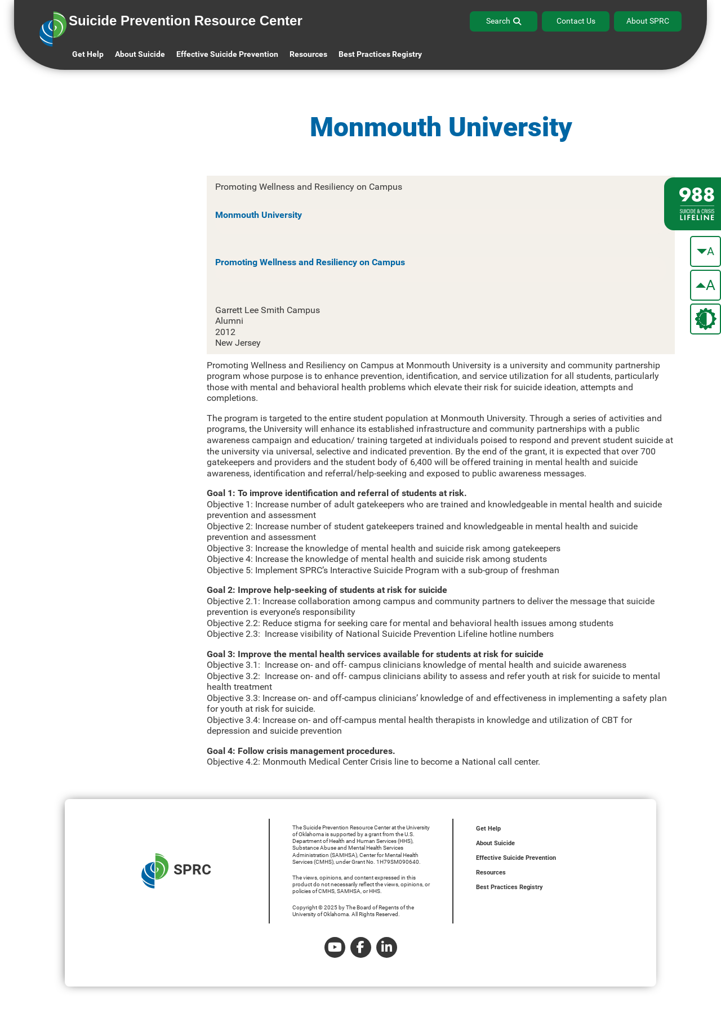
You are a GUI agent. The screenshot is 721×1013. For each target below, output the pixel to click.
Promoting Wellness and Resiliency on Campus (310, 262)
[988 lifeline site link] (692, 203)
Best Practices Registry (380, 54)
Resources (491, 872)
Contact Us (576, 20)
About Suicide (140, 54)
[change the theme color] (705, 319)
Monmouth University (258, 214)
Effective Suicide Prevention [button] (227, 54)
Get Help (88, 54)
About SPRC (647, 20)
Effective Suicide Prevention (516, 858)
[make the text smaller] (705, 251)
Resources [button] (308, 54)
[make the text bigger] (705, 285)
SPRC (176, 871)
